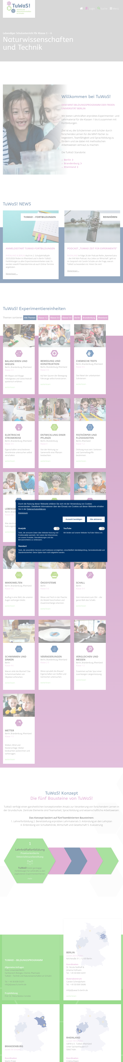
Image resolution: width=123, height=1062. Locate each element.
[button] (74, 519)
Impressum (23, 513)
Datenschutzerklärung (36, 509)
